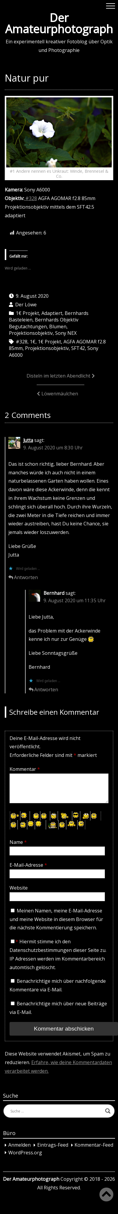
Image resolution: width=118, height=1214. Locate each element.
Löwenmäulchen (59, 393)
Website (19, 888)
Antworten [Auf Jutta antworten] (26, 577)
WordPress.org (25, 1152)
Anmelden (19, 1145)
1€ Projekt (27, 313)
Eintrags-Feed (52, 1145)
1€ (32, 341)
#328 (30, 198)
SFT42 (78, 348)
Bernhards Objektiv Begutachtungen (43, 322)
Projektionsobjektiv (31, 333)
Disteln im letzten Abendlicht (58, 376)
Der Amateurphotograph (59, 23)
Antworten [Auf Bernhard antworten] (46, 689)
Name (18, 842)
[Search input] (56, 1111)
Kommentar (25, 769)
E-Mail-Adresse (28, 865)
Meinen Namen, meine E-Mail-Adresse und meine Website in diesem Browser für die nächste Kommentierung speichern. (56, 919)
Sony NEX (66, 333)
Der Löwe (26, 304)
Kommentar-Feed (93, 1145)
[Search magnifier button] (108, 1111)
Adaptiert (51, 313)
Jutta (28, 440)
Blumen (57, 326)
